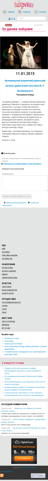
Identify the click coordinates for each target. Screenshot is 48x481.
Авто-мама (8, 341)
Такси (4, 312)
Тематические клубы (9, 278)
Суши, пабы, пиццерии (9, 255)
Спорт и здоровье (8, 321)
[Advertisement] (24, 225)
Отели (4, 309)
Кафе (3, 249)
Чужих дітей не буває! (13, 344)
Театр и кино (6, 287)
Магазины (5, 325)
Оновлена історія (11, 338)
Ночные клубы (7, 268)
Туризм (4, 306)
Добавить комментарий (17, 196)
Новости (27, 12)
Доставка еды (7, 259)
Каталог (42, 12)
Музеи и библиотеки (9, 290)
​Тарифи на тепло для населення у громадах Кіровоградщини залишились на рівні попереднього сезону (22, 370)
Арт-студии (6, 328)
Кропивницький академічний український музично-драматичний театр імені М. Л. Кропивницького (25, 85)
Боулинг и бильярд (9, 271)
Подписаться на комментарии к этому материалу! (22, 164)
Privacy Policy (7, 471)
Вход (13, 19)
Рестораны (6, 252)
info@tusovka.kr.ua (28, 467)
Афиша (11, 12)
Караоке (5, 274)
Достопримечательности (11, 302)
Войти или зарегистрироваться (16, 202)
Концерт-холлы (8, 293)
